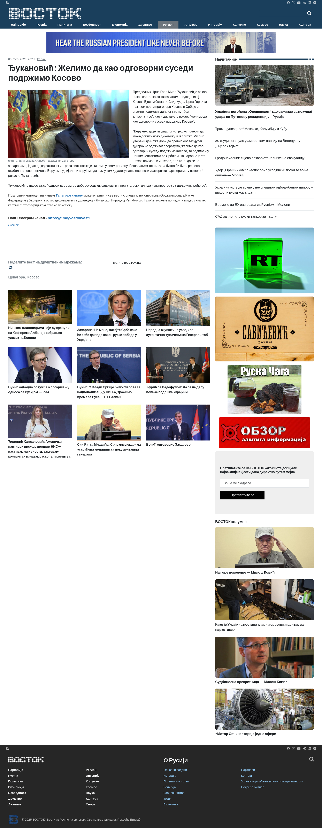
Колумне (239, 24)
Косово (33, 277)
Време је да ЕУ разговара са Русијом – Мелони (252, 205)
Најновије (18, 24)
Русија (42, 24)
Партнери (248, 770)
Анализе (190, 24)
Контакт (246, 775)
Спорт (90, 804)
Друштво (145, 24)
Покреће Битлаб (252, 787)
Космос (262, 24)
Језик (167, 798)
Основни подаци (175, 770)
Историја (169, 775)
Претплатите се (242, 495)
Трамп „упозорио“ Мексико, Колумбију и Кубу (251, 129)
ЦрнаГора (16, 277)
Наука (283, 24)
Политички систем (176, 781)
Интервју (215, 24)
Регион (168, 24)
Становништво (173, 793)
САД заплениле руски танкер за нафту (246, 216)
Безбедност (92, 24)
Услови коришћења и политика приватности (272, 781)
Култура (305, 24)
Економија (120, 24)
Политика (65, 24)
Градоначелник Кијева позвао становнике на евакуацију (260, 158)
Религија (169, 787)
